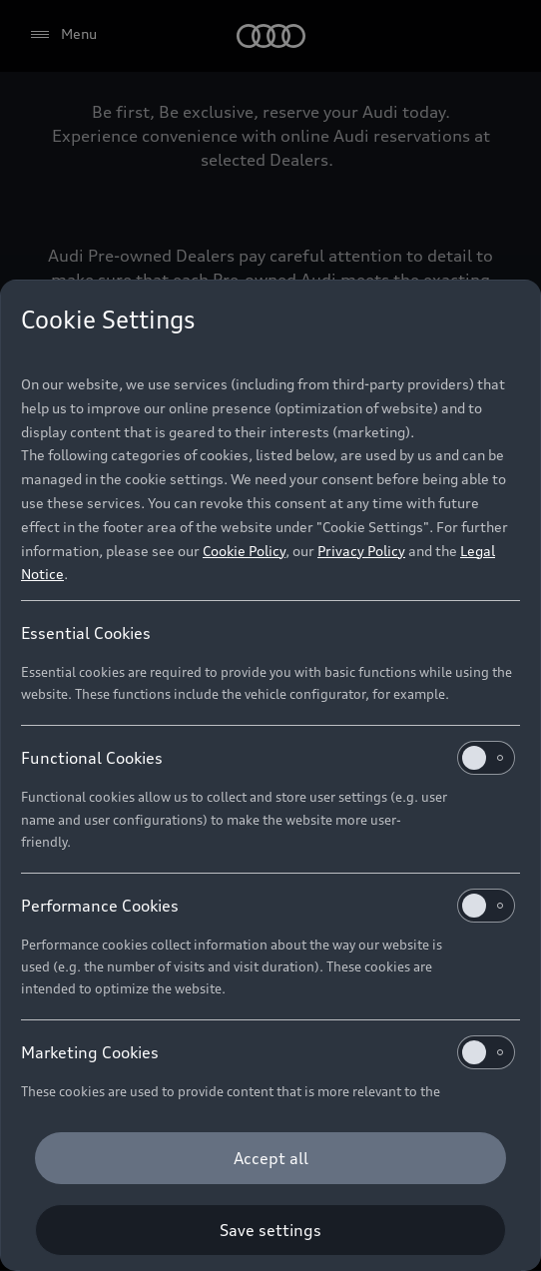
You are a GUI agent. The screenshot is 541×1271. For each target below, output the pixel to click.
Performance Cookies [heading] (268, 906)
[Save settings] (270, 1230)
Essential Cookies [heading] (86, 633)
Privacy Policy (361, 550)
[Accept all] (270, 1158)
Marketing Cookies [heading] (268, 1052)
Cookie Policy (244, 550)
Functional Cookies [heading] (268, 758)
